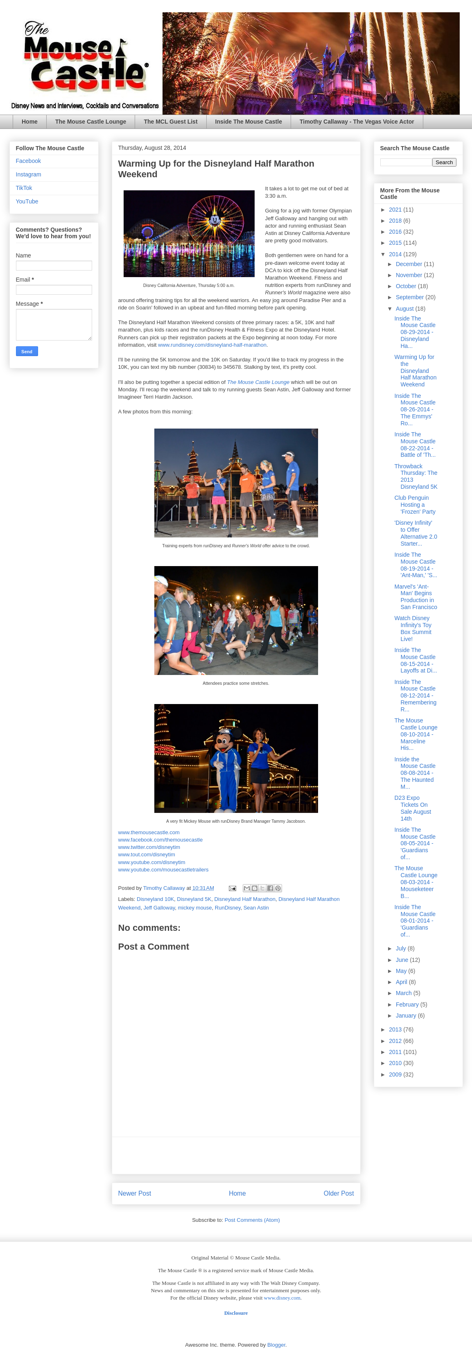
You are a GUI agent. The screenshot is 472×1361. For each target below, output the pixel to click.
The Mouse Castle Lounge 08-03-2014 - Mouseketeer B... (415, 882)
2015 (396, 242)
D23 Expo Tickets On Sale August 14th (412, 808)
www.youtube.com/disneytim (151, 862)
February (408, 1004)
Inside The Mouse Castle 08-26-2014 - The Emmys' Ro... (415, 410)
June (403, 960)
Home (30, 121)
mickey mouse (195, 908)
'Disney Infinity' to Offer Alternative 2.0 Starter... (415, 532)
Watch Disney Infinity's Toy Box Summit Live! (412, 628)
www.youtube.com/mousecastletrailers (163, 870)
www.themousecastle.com (149, 832)
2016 (396, 231)
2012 (396, 1041)
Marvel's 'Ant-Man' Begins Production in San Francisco (415, 596)
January (407, 1015)
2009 (396, 1074)
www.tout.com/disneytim (146, 854)
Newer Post (134, 1193)
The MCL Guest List (170, 121)
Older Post (339, 1193)
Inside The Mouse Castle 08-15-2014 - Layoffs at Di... (415, 660)
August (405, 308)
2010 (396, 1063)
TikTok (24, 188)
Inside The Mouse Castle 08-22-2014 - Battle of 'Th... (415, 444)
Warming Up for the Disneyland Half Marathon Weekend (415, 371)
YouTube (27, 201)
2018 (396, 220)
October (407, 286)
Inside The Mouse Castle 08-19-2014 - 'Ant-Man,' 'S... (415, 564)
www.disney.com (282, 1298)
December (410, 264)
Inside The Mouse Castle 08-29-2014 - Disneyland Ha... (415, 332)
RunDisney (228, 908)
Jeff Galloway (159, 908)
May (402, 971)
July (402, 948)
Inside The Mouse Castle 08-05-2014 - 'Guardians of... (415, 843)
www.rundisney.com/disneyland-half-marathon (212, 345)
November (410, 275)
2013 (396, 1029)
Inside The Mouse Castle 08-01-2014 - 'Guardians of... (415, 921)
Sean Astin (256, 908)
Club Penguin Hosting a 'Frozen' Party (414, 504)
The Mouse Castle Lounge (90, 121)
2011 (396, 1052)
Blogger (276, 1345)
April (402, 982)
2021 (396, 209)
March (404, 993)
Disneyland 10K (155, 899)
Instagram (28, 174)
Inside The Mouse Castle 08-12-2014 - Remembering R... (415, 696)
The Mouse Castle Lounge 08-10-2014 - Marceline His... (415, 734)
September (410, 297)
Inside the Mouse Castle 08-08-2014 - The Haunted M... (415, 773)
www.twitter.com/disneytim (149, 847)
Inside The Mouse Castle (248, 121)
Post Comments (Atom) (252, 1220)
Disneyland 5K (194, 899)
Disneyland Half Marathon (245, 899)
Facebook (28, 161)
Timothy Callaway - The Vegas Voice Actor (357, 121)
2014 (396, 254)
